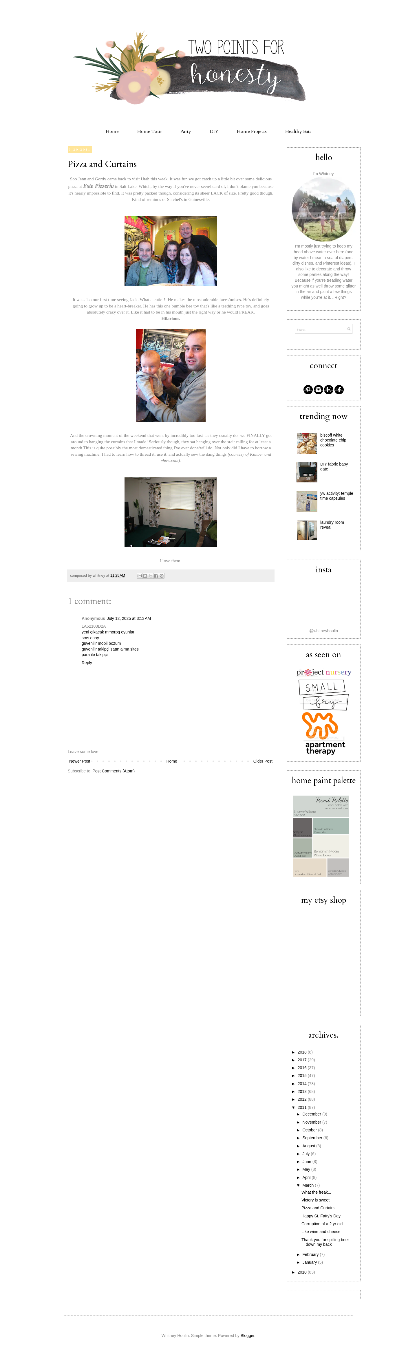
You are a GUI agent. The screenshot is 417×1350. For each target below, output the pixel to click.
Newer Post (79, 761)
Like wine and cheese (321, 1231)
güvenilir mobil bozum (101, 643)
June (307, 1161)
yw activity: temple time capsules (336, 496)
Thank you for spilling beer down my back (325, 1242)
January (310, 1262)
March (308, 1185)
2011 (303, 1107)
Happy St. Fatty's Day (321, 1216)
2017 (303, 1060)
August (309, 1146)
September (312, 1137)
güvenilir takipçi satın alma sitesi (111, 649)
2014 (303, 1083)
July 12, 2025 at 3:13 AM (129, 618)
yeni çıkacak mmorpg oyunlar (108, 632)
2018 (303, 1052)
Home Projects (252, 131)
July (306, 1153)
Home (112, 131)
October (310, 1130)
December (312, 1114)
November (312, 1122)
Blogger (247, 1335)
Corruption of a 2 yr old (322, 1223)
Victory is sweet (315, 1200)
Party (185, 131)
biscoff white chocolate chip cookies (333, 440)
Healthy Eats (298, 131)
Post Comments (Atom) (114, 771)
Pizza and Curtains (102, 164)
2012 (303, 1099)
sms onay (90, 637)
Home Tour (149, 131)
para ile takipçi (95, 654)
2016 (303, 1067)
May (306, 1169)
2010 (303, 1272)
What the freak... (316, 1192)
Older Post (262, 761)
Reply (87, 662)
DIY (214, 131)
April (307, 1177)
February (311, 1254)
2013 (303, 1091)
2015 (303, 1075)
